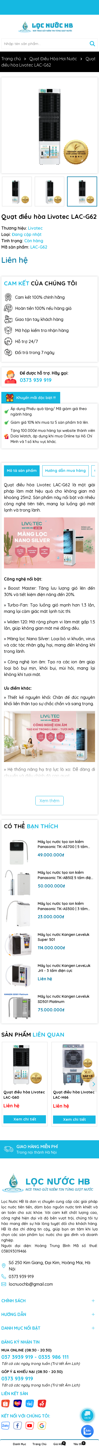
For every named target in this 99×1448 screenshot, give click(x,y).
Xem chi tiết (24, 1119)
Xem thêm (49, 800)
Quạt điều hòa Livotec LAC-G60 (24, 1095)
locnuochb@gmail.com (31, 1284)
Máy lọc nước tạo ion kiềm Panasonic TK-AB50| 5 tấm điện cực (65, 875)
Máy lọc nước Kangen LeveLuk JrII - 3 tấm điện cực (64, 968)
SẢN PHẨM (32, 1034)
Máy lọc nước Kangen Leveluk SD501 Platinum (63, 999)
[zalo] (87, 1431)
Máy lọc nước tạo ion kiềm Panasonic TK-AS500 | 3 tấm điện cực (63, 906)
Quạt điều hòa (19, 484)
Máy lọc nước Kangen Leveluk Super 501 (63, 937)
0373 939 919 (35, 380)
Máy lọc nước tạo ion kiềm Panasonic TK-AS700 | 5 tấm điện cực (63, 844)
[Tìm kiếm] (92, 44)
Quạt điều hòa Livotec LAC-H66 (74, 1095)
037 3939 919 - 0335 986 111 (35, 1357)
